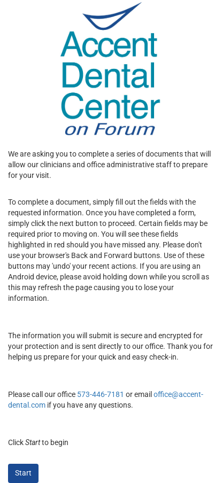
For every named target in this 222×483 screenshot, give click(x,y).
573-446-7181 (100, 394)
